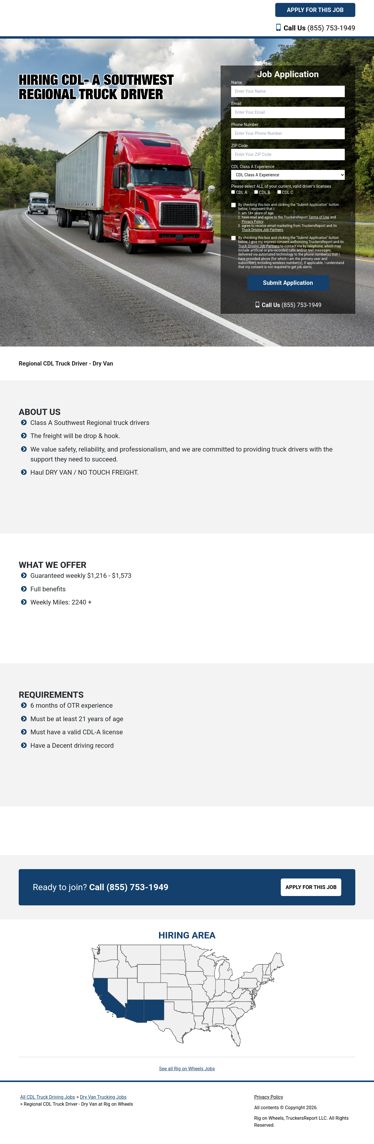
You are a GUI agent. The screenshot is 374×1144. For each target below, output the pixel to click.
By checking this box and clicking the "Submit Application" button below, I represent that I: (291, 217)
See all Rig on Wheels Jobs (187, 1068)
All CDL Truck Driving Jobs (47, 1097)
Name (236, 82)
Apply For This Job (315, 9)
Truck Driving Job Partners (262, 230)
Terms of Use (319, 217)
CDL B (262, 192)
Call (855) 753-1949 (128, 887)
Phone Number (244, 124)
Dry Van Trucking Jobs (103, 1097)
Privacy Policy (252, 222)
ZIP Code (239, 145)
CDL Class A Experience (252, 166)
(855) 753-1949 (319, 28)
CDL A (239, 192)
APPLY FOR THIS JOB (311, 887)
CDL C (285, 192)
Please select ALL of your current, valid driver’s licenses (281, 186)
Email (236, 103)
